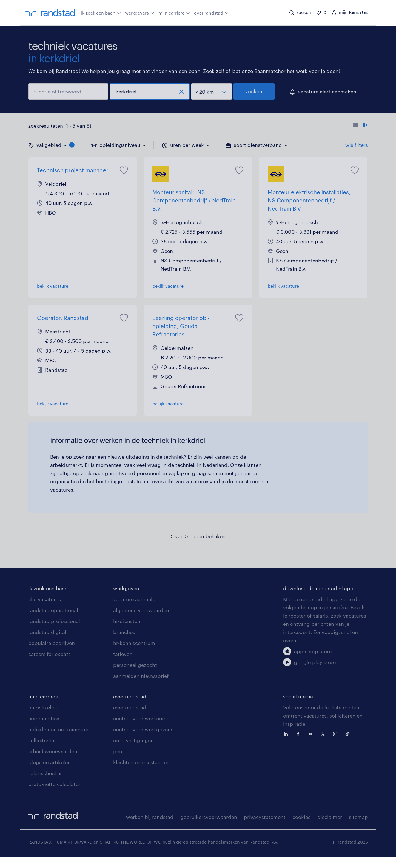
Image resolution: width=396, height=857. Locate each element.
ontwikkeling (43, 707)
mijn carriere (43, 696)
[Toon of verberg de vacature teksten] (360, 126)
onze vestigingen (133, 740)
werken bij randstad (149, 817)
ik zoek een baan (101, 12)
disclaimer (329, 817)
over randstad (211, 12)
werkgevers (139, 12)
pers (118, 751)
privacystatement (265, 817)
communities (43, 718)
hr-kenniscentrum (134, 643)
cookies (301, 817)
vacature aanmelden (137, 599)
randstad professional (54, 621)
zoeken (254, 91)
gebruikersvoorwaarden (208, 817)
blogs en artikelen (49, 762)
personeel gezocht (135, 665)
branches (124, 632)
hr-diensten (126, 621)
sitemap (358, 817)
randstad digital (47, 632)
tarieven (122, 654)
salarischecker (45, 773)
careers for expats (49, 654)
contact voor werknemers (143, 718)
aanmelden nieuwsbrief (141, 676)
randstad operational (53, 610)
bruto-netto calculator (54, 784)
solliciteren (41, 740)
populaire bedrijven (51, 643)
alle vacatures (44, 599)
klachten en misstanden (141, 762)
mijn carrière (174, 12)
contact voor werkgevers (142, 729)
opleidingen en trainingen (59, 729)
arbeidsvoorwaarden (52, 751)
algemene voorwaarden (141, 610)
